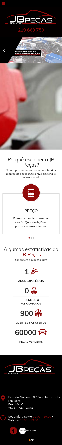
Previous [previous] (4, 50)
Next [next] (57, 50)
